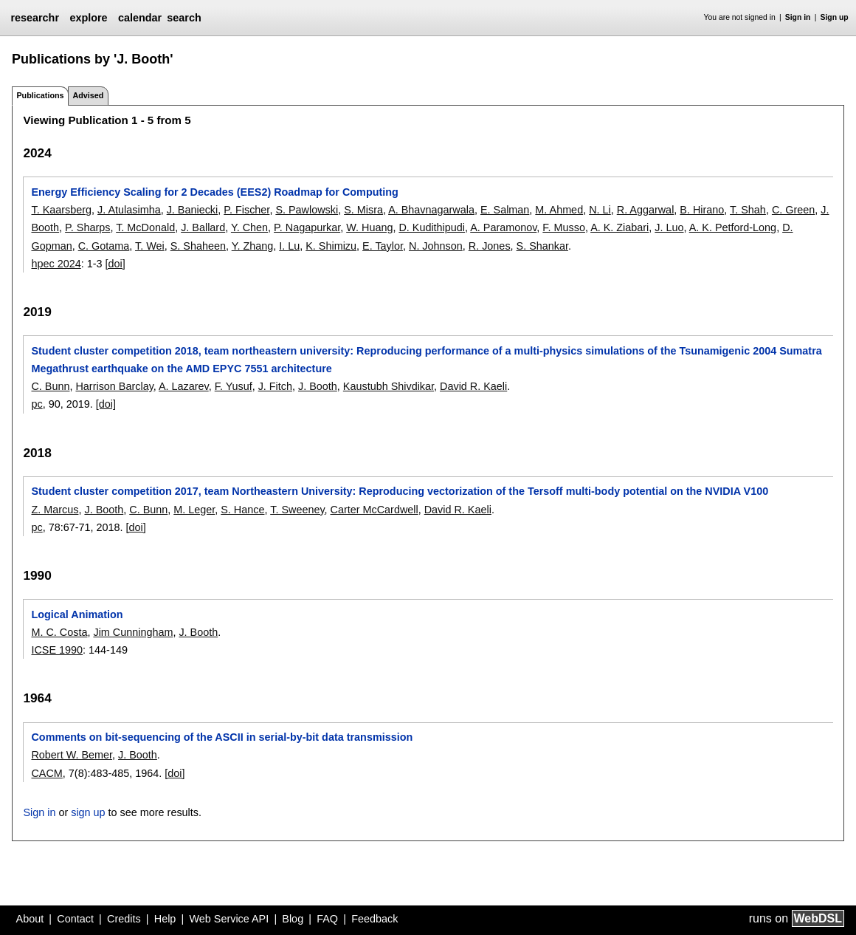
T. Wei (150, 246)
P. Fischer (246, 210)
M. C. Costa (59, 632)
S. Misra (363, 210)
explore (88, 18)
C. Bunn (50, 386)
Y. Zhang (253, 246)
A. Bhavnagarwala (431, 210)
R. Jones (490, 246)
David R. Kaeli (473, 386)
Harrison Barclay (114, 386)
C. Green (793, 210)
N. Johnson (436, 246)
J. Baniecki (192, 210)
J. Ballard (203, 227)
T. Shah (748, 210)
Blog (292, 919)
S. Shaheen (198, 246)
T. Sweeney (297, 510)
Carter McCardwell (374, 510)
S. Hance (242, 510)
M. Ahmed (559, 210)
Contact (75, 919)
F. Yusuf (233, 386)
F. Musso (563, 227)
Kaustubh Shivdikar (388, 386)
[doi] (115, 264)
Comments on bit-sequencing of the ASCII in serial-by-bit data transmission (222, 737)
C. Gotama (104, 246)
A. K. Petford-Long (732, 227)
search (184, 18)
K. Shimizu (331, 246)
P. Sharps (87, 227)
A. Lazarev (184, 386)
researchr (34, 18)
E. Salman (504, 210)
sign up (88, 812)
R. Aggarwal (645, 210)
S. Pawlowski (306, 210)
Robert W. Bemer (71, 755)
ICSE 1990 (57, 650)
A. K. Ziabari (619, 227)
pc (36, 404)
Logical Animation (76, 614)
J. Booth (317, 386)
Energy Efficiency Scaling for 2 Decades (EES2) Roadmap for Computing (214, 192)
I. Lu (289, 246)
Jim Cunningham (133, 632)
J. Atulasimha (129, 210)
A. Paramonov (503, 227)
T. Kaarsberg (61, 210)
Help (165, 919)
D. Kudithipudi (431, 227)
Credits (124, 919)
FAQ (327, 919)
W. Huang (369, 227)
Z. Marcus (54, 510)
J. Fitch (275, 386)
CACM (46, 773)
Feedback (374, 919)
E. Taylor (382, 246)
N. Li (600, 210)
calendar (140, 18)
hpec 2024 (55, 264)
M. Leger (194, 510)
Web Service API (229, 919)
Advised (87, 95)
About (30, 919)
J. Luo (669, 227)
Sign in (798, 17)
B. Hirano (702, 210)
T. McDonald (145, 227)
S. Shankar (542, 246)
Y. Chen (249, 227)
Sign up (835, 17)
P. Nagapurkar (307, 227)
